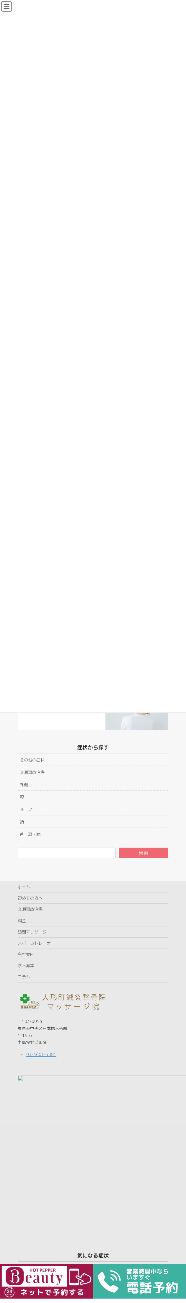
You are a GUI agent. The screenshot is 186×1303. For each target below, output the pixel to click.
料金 (22, 920)
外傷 (24, 784)
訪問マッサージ (32, 932)
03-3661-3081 (41, 1054)
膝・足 (26, 809)
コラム (24, 977)
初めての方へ (30, 898)
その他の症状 (32, 760)
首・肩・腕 (30, 834)
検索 (143, 853)
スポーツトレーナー (36, 943)
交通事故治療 (32, 772)
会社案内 (26, 954)
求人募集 (26, 965)
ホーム (24, 887)
